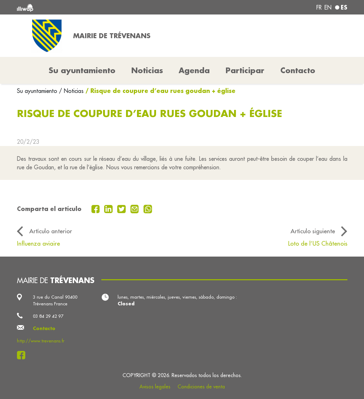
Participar (245, 70)
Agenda (194, 70)
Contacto (297, 70)
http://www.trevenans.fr (40, 341)
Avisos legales (155, 386)
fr (319, 7)
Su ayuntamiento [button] (82, 70)
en (328, 7)
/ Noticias (71, 90)
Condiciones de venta (201, 386)
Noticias (147, 70)
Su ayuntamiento (38, 90)
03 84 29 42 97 (48, 316)
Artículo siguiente (313, 231)
